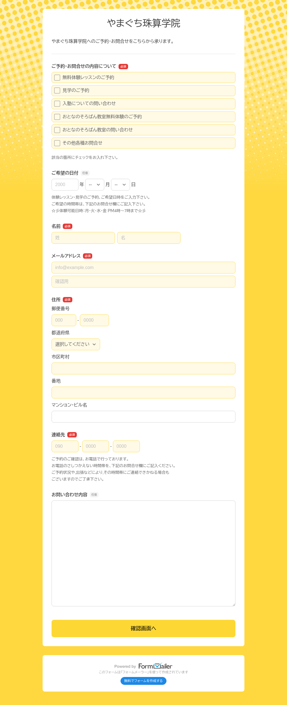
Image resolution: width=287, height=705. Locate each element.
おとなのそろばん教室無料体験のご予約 (98, 117)
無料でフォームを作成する (143, 681)
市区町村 (61, 356)
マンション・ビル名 (69, 405)
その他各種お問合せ (78, 143)
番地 (56, 381)
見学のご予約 (71, 90)
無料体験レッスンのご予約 (84, 78)
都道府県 (61, 332)
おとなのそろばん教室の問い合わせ (93, 130)
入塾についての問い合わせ (85, 104)
